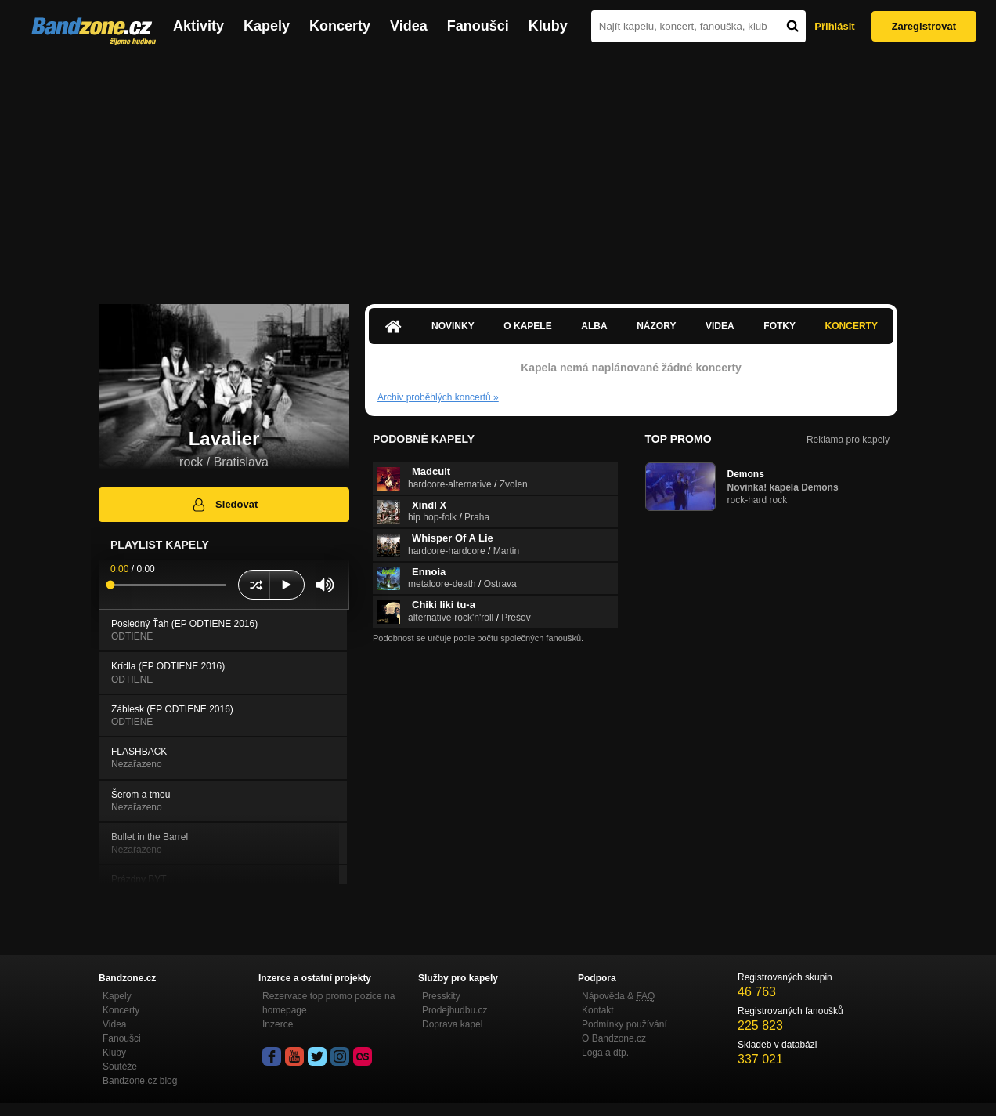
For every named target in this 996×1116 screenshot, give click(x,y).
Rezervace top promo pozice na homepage (328, 1003)
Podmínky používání (624, 1024)
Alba (594, 326)
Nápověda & (618, 996)
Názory (656, 326)
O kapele (527, 326)
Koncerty (339, 26)
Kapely (267, 26)
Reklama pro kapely (848, 439)
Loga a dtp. (605, 1052)
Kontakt (598, 1010)
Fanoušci (478, 26)
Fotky (779, 326)
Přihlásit (834, 26)
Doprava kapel (452, 1024)
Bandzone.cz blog (140, 1080)
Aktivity (198, 26)
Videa (409, 26)
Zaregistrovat (924, 26)
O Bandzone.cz (614, 1038)
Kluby (548, 26)
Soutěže (120, 1066)
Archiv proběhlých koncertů (438, 397)
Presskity (441, 996)
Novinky (453, 326)
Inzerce (277, 1024)
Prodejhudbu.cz (454, 1010)
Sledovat (224, 504)
